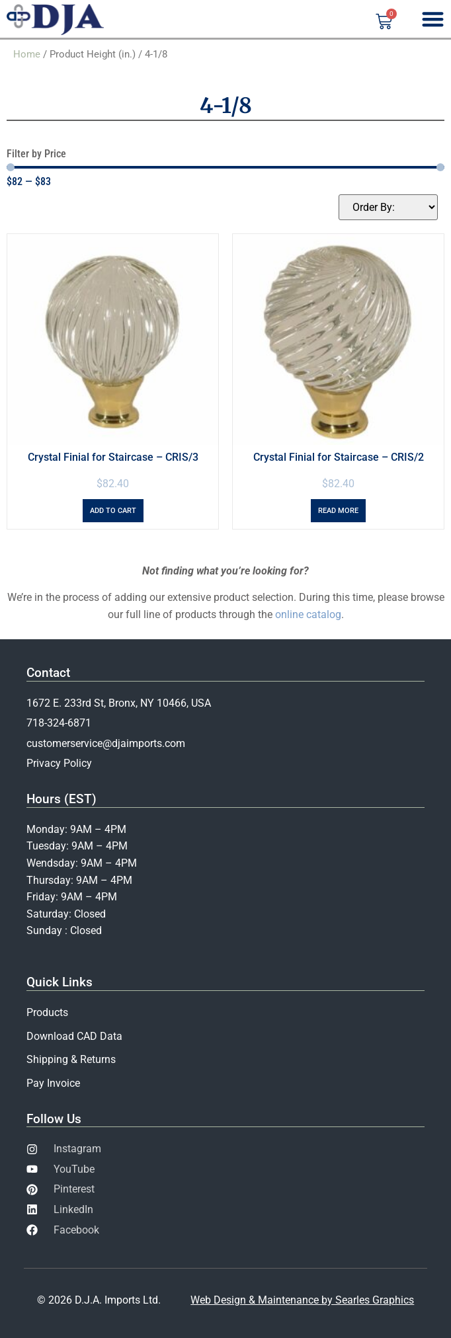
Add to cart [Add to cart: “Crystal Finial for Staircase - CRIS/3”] (113, 510)
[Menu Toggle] (432, 18)
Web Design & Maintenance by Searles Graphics (302, 1300)
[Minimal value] (225, 167)
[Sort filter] (388, 207)
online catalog (308, 614)
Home (26, 54)
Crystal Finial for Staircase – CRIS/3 (113, 457)
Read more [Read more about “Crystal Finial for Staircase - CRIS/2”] (338, 510)
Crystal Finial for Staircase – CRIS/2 (338, 457)
